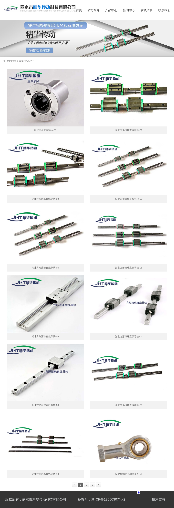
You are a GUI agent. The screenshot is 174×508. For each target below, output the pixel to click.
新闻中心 (129, 10)
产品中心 (111, 10)
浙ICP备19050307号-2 (108, 499)
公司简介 (93, 10)
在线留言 (147, 10)
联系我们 (164, 10)
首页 (79, 10)
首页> (22, 60)
